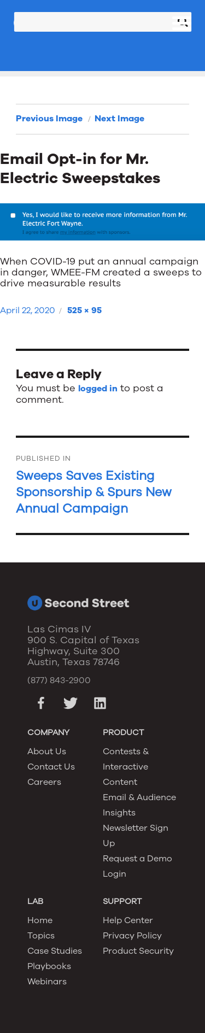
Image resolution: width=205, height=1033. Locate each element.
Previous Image (49, 119)
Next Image (119, 119)
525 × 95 (84, 310)
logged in (98, 389)
